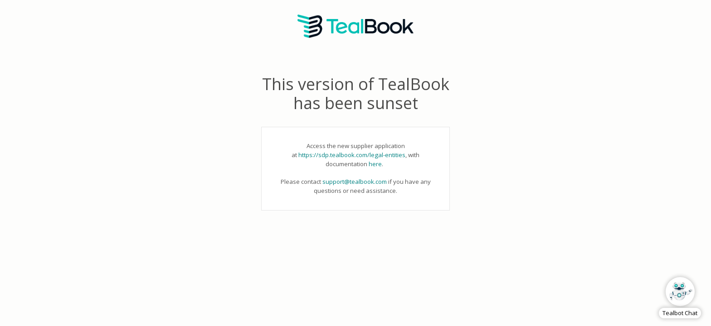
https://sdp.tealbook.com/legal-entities (351, 155)
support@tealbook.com (354, 181)
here (375, 164)
